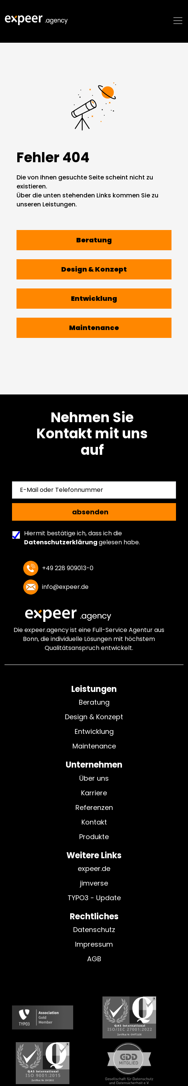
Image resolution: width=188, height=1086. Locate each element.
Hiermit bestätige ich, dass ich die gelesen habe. (78, 538)
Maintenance (94, 746)
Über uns (94, 778)
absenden (90, 512)
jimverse (94, 883)
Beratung (94, 702)
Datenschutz (94, 929)
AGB (94, 959)
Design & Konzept (94, 717)
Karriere (94, 793)
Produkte (94, 836)
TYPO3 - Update (94, 897)
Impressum (94, 944)
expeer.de (94, 868)
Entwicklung (94, 731)
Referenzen (94, 807)
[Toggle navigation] (178, 24)
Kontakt (94, 822)
